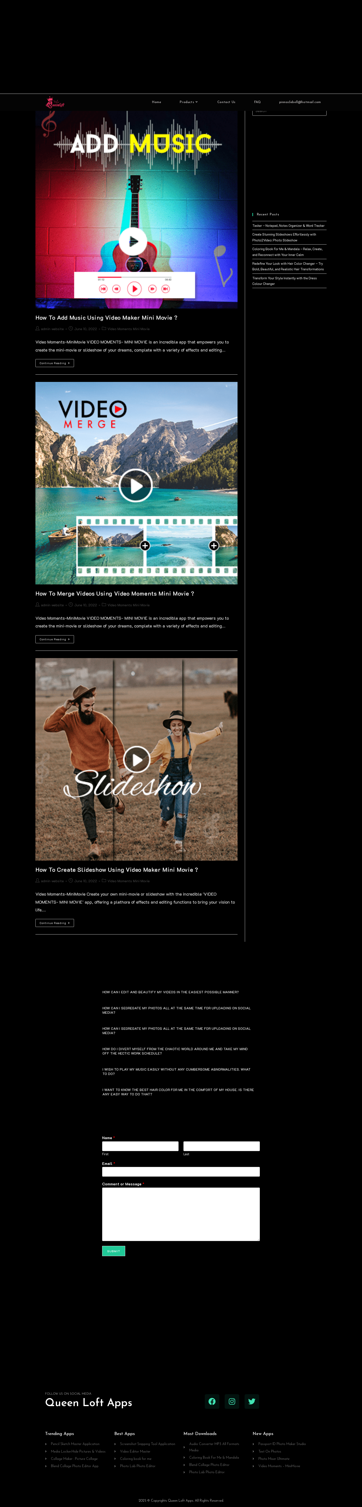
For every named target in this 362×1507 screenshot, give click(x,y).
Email (108, 1163)
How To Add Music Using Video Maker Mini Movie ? (106, 317)
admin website (52, 328)
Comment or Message (123, 1183)
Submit (113, 1251)
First (105, 1154)
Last (186, 1154)
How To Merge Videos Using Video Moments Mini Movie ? (114, 593)
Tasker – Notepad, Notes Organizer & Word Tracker (288, 225)
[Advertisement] (181, 47)
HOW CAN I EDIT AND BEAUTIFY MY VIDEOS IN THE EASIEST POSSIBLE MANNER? (170, 992)
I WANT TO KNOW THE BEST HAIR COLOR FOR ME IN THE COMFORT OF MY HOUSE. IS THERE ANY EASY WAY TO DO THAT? (178, 1091)
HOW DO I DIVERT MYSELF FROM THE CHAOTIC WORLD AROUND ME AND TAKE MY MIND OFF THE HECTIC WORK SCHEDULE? (175, 1051)
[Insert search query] (289, 111)
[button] (181, 991)
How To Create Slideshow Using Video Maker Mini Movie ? (116, 869)
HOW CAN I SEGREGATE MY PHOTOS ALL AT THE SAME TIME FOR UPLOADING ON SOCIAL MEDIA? (176, 1010)
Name (108, 1137)
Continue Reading (57, 362)
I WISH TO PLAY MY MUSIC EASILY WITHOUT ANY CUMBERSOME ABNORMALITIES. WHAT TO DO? (176, 1071)
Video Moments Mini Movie (128, 328)
